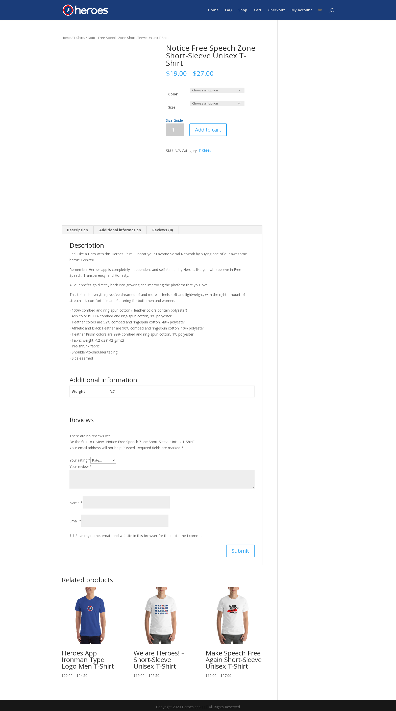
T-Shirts (79, 37)
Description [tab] (77, 229)
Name (76, 502)
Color (173, 94)
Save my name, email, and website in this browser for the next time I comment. (141, 535)
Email (75, 521)
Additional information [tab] (120, 229)
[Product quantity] (175, 129)
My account (301, 10)
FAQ (228, 10)
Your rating (79, 460)
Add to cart (208, 129)
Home (213, 10)
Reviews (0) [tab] (162, 229)
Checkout (276, 10)
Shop (242, 10)
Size (172, 107)
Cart (258, 10)
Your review (80, 466)
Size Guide (174, 120)
